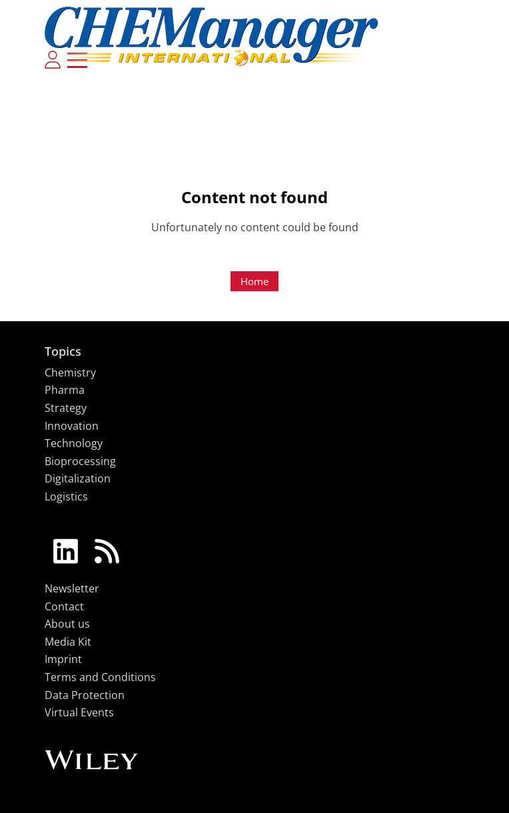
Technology (74, 443)
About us (67, 623)
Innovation (72, 425)
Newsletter (72, 588)
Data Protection (85, 695)
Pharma (65, 390)
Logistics (66, 496)
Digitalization (78, 478)
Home (254, 281)
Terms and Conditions (100, 677)
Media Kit (68, 641)
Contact (64, 606)
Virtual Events (79, 712)
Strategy (66, 408)
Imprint (63, 659)
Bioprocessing (80, 461)
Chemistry (70, 372)
